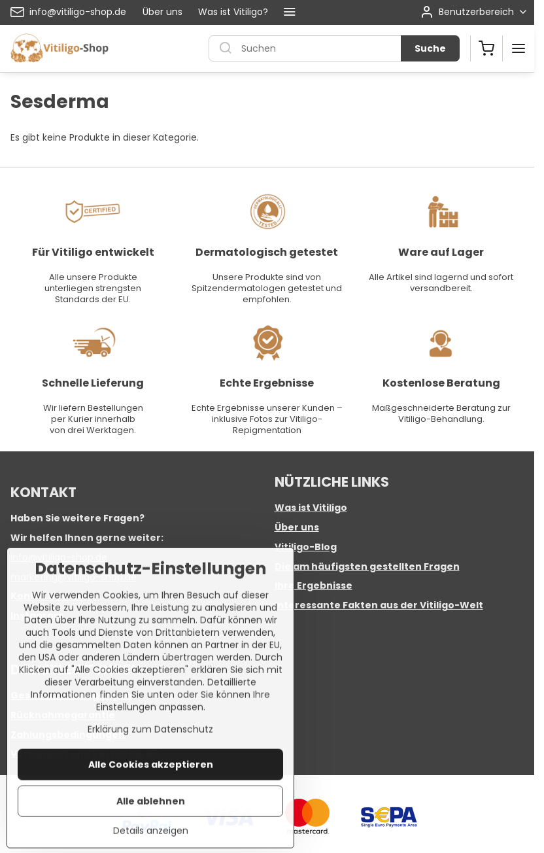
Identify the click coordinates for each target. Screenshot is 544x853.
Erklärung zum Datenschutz (150, 778)
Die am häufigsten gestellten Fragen (367, 566)
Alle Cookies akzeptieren (150, 813)
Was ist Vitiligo (311, 507)
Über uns (297, 527)
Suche (430, 48)
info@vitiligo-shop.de (58, 557)
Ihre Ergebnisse (313, 585)
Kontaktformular (53, 595)
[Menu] (518, 48)
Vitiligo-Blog (306, 546)
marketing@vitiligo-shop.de (73, 576)
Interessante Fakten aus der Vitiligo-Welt (379, 605)
